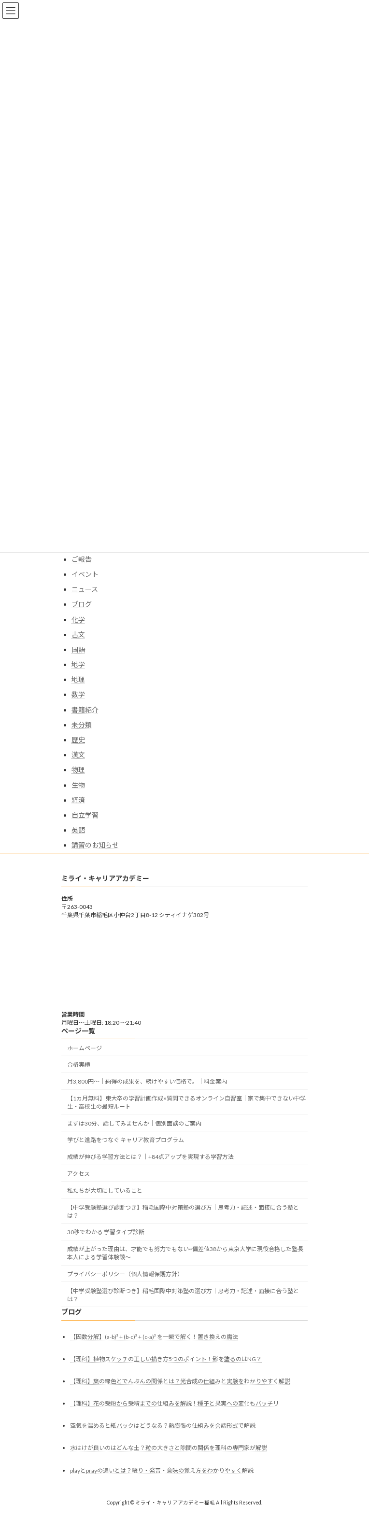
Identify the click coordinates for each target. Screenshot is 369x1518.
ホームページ (84, 1048)
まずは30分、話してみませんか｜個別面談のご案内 (134, 1123)
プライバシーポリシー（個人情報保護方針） (125, 1274)
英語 (78, 830)
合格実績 (78, 1065)
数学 (78, 694)
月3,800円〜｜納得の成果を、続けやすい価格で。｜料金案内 (147, 1081)
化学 (78, 619)
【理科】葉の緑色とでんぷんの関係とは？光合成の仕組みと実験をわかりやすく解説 (180, 1381)
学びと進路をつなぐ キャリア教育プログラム (125, 1140)
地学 (78, 664)
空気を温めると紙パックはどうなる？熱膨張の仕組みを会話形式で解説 (162, 1426)
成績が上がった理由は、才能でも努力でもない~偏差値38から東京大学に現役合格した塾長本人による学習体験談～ (185, 1253)
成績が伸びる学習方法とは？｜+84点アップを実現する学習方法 (150, 1157)
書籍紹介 (85, 710)
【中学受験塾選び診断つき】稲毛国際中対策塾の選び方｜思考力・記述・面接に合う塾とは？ (183, 1211)
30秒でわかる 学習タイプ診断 (105, 1232)
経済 (78, 800)
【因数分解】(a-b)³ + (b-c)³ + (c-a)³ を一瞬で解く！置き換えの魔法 (154, 1336)
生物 (78, 785)
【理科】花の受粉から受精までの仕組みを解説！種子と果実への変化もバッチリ (174, 1403)
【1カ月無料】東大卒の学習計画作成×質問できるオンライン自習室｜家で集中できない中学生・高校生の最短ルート (186, 1102)
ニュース (84, 589)
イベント (85, 574)
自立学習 (85, 815)
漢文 (78, 755)
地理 (78, 679)
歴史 (78, 740)
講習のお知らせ (95, 845)
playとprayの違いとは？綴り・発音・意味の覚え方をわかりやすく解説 (162, 1470)
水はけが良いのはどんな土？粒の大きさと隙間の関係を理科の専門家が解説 (168, 1448)
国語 (78, 649)
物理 (78, 770)
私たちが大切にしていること (104, 1190)
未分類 (81, 725)
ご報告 (81, 559)
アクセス (78, 1173)
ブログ (81, 604)
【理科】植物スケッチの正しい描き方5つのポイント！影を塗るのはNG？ (166, 1359)
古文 (78, 634)
